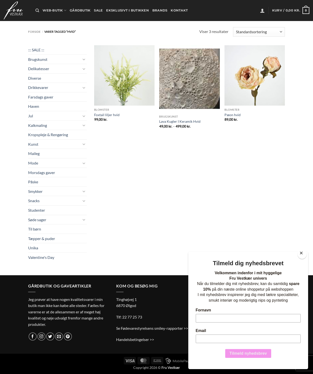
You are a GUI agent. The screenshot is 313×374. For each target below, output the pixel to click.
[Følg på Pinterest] (68, 336)
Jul (30, 115)
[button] (262, 10)
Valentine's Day (41, 257)
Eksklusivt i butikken (127, 10)
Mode (33, 163)
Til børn (34, 229)
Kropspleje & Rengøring (48, 134)
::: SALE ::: (36, 49)
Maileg (34, 153)
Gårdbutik (80, 10)
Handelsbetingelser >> (135, 339)
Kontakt (179, 10)
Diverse (34, 78)
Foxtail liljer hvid (107, 115)
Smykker (35, 191)
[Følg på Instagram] (41, 336)
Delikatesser (38, 68)
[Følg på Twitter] (50, 336)
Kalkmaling (37, 125)
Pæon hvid (232, 115)
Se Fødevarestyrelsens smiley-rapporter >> (152, 328)
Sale (98, 10)
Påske (33, 181)
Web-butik (54, 10)
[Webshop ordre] (259, 32)
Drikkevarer (38, 87)
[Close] (302, 254)
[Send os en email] (59, 336)
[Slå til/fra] (84, 59)
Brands (160, 10)
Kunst (33, 144)
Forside (34, 31)
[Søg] (37, 10)
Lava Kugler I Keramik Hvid (180, 121)
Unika (33, 247)
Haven (33, 106)
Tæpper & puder (41, 238)
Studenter (36, 210)
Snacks (34, 200)
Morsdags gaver (41, 172)
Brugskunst (37, 59)
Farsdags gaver (40, 97)
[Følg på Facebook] (33, 336)
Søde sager (37, 219)
